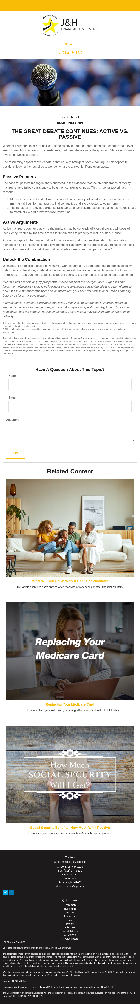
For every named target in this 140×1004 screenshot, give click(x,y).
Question (12, 419)
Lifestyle (70, 927)
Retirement (70, 905)
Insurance (70, 916)
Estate (70, 912)
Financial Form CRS (16, 942)
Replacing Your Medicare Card (70, 704)
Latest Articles (70, 931)
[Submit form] (15, 453)
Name (12, 375)
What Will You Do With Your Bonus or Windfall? (70, 581)
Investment (70, 908)
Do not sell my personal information (63, 975)
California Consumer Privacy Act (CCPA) (96, 972)
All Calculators (70, 938)
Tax (70, 919)
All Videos (70, 934)
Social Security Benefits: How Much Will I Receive (70, 828)
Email (12, 397)
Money (70, 923)
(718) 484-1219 (70, 52)
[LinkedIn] (71, 44)
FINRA (102, 987)
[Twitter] (66, 44)
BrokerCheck (68, 948)
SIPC (110, 987)
